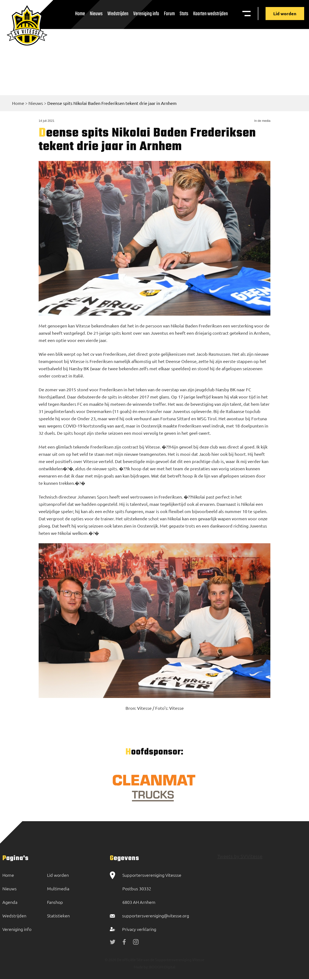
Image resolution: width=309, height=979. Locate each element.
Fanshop (55, 902)
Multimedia (58, 888)
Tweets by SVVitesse (239, 856)
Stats (184, 14)
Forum (169, 14)
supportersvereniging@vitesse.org (155, 915)
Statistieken (58, 915)
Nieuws (96, 14)
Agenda (9, 902)
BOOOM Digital (161, 966)
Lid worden (284, 13)
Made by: (141, 966)
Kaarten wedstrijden (210, 14)
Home (80, 14)
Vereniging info (146, 14)
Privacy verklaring (139, 929)
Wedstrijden (117, 14)
